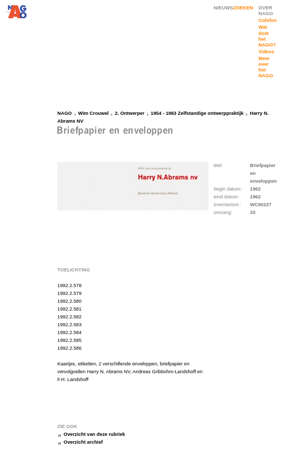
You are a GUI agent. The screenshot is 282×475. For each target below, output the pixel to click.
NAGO (64, 113)
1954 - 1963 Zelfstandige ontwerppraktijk (197, 113)
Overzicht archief (83, 442)
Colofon (268, 20)
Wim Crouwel (93, 113)
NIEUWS (223, 7)
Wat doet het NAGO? (267, 36)
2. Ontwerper (129, 113)
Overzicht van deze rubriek (94, 434)
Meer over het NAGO (266, 67)
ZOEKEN (243, 7)
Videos (266, 51)
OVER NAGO (266, 10)
